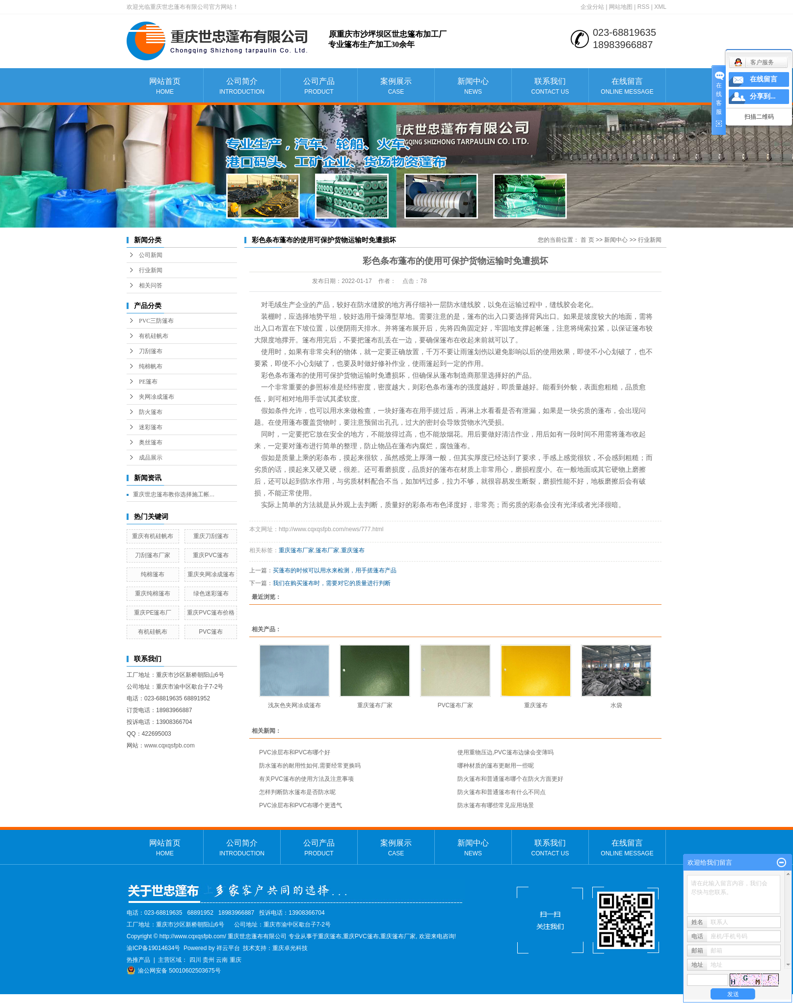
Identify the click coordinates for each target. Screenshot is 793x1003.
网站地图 (621, 6)
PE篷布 (148, 381)
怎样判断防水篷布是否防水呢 (297, 792)
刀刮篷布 (150, 351)
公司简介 (242, 86)
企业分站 (592, 6)
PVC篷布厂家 (456, 705)
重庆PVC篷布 (211, 555)
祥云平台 (228, 948)
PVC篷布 (211, 631)
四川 (195, 959)
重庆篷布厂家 (296, 550)
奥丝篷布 (150, 442)
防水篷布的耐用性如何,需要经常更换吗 (310, 765)
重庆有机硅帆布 (152, 536)
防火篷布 (150, 412)
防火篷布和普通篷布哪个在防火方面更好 (510, 778)
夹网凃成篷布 (156, 396)
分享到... (763, 96)
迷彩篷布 (150, 427)
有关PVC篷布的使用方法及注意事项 (306, 778)
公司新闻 (150, 255)
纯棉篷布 (152, 574)
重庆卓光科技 (290, 948)
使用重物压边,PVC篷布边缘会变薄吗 (505, 752)
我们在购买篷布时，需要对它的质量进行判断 (332, 583)
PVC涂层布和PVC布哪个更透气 (300, 805)
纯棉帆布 (150, 366)
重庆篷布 (353, 550)
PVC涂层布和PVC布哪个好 (294, 752)
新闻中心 (473, 86)
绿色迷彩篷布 (211, 593)
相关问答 (150, 285)
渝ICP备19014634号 (153, 948)
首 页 (587, 239)
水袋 (616, 705)
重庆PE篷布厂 (152, 612)
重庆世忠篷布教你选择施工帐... (173, 494)
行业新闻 (150, 270)
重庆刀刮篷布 (211, 536)
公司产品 (319, 86)
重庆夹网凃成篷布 (211, 574)
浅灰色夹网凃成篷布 (294, 705)
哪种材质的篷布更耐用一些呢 (495, 765)
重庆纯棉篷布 (152, 593)
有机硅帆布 (153, 336)
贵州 (208, 959)
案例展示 (396, 86)
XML (660, 6)
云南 (222, 959)
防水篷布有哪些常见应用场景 (495, 805)
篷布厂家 (327, 550)
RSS (643, 6)
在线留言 (627, 86)
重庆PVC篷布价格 (211, 612)
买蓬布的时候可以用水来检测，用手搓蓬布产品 (334, 570)
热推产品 (138, 959)
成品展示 (150, 457)
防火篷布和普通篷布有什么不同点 (501, 792)
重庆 (235, 959)
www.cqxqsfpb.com (169, 745)
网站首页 (165, 86)
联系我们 (550, 86)
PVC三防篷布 (156, 320)
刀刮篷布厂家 (152, 555)
